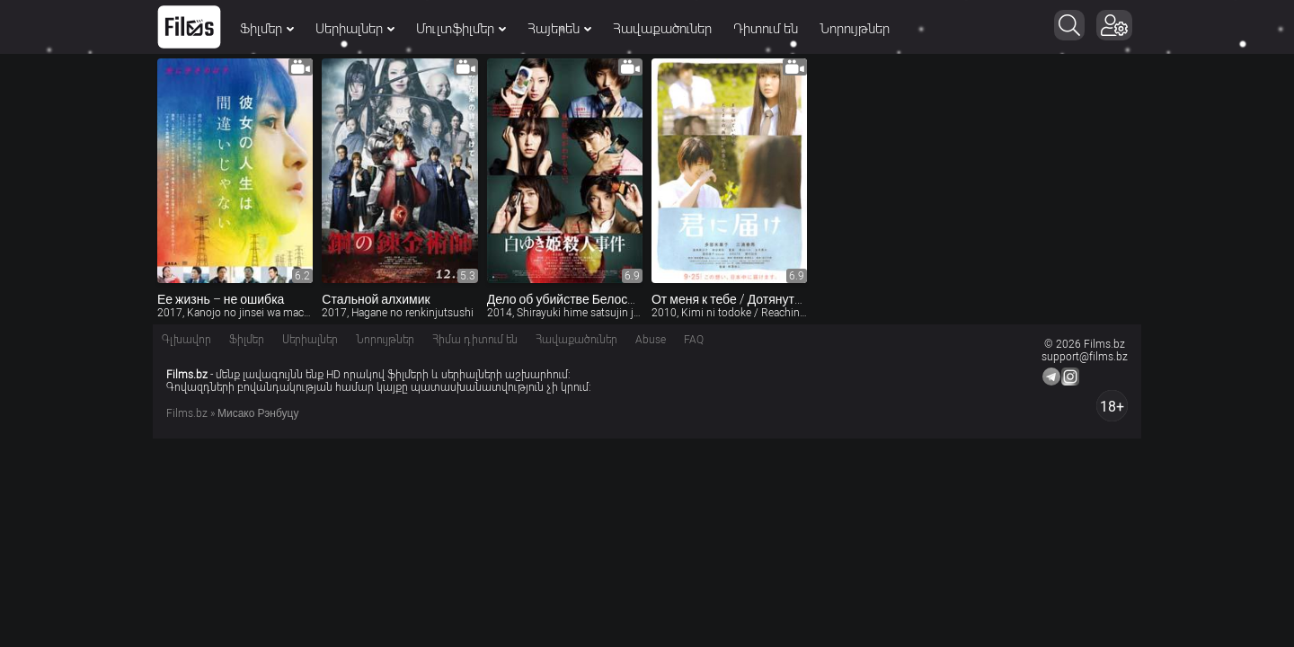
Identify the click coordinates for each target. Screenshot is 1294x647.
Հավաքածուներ (662, 29)
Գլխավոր (186, 339)
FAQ (694, 339)
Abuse (650, 339)
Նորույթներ (855, 29)
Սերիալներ (354, 29)
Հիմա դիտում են (475, 339)
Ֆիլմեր (267, 29)
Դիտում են (765, 29)
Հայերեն (559, 29)
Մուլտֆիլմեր (461, 29)
